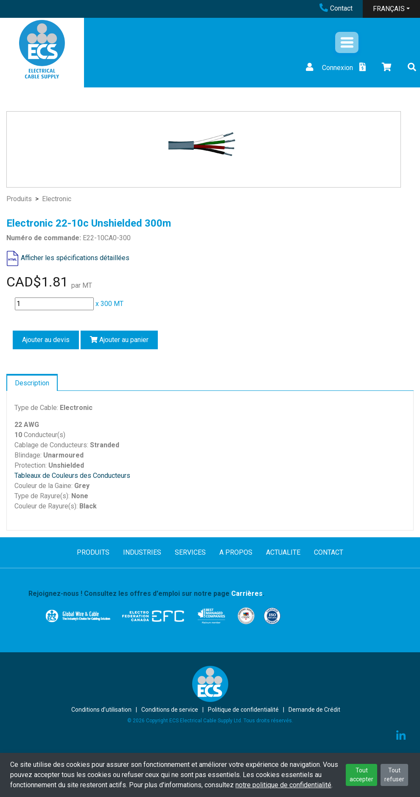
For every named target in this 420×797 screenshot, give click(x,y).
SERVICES (190, 552)
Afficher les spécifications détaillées (75, 258)
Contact (336, 8)
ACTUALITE (283, 552)
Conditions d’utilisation (101, 709)
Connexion (328, 68)
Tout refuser (394, 775)
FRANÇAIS (389, 9)
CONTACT (328, 552)
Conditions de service (169, 709)
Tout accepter (361, 775)
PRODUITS (93, 552)
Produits (19, 199)
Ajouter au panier (119, 340)
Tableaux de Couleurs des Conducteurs (72, 475)
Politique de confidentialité (243, 709)
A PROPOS (235, 552)
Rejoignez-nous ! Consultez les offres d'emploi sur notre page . (146, 593)
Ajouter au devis (46, 340)
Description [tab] (32, 383)
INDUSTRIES (142, 552)
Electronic (56, 199)
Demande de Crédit (314, 709)
